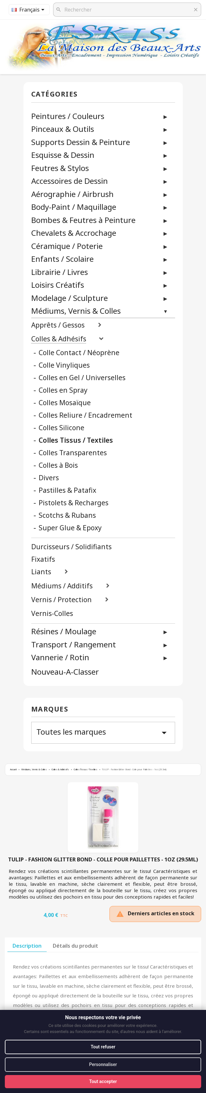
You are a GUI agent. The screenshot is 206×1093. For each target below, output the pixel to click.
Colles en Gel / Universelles (82, 377)
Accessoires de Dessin (69, 180)
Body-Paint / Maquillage (73, 206)
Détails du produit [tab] (75, 945)
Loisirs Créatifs (57, 284)
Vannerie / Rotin (60, 657)
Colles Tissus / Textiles (76, 440)
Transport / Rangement (73, 644)
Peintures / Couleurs (67, 116)
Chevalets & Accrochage (73, 232)
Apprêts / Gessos (58, 325)
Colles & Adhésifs (58, 339)
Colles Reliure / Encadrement (85, 415)
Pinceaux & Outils (62, 129)
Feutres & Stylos (60, 168)
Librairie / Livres (59, 272)
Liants (41, 572)
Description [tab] (27, 945)
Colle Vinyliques (64, 365)
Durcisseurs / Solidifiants (71, 546)
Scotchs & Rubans (67, 515)
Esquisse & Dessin (62, 154)
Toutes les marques (103, 732)
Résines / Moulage (63, 631)
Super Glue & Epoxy (70, 528)
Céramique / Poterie (67, 246)
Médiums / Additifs (62, 586)
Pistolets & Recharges (73, 503)
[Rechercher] (127, 10)
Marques (50, 709)
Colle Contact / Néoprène (79, 352)
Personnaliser (103, 1064)
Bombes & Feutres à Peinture (83, 220)
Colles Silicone (61, 427)
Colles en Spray (63, 390)
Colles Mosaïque (65, 402)
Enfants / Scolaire (62, 258)
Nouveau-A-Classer (65, 672)
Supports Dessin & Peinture (80, 142)
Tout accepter (103, 1081)
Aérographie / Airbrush (72, 194)
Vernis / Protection (61, 599)
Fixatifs (43, 559)
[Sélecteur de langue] (29, 9)
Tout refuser (103, 1046)
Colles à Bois (58, 465)
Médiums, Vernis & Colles (76, 310)
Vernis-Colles (52, 613)
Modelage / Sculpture (69, 298)
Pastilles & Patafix (67, 490)
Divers (49, 478)
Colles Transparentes (73, 452)
